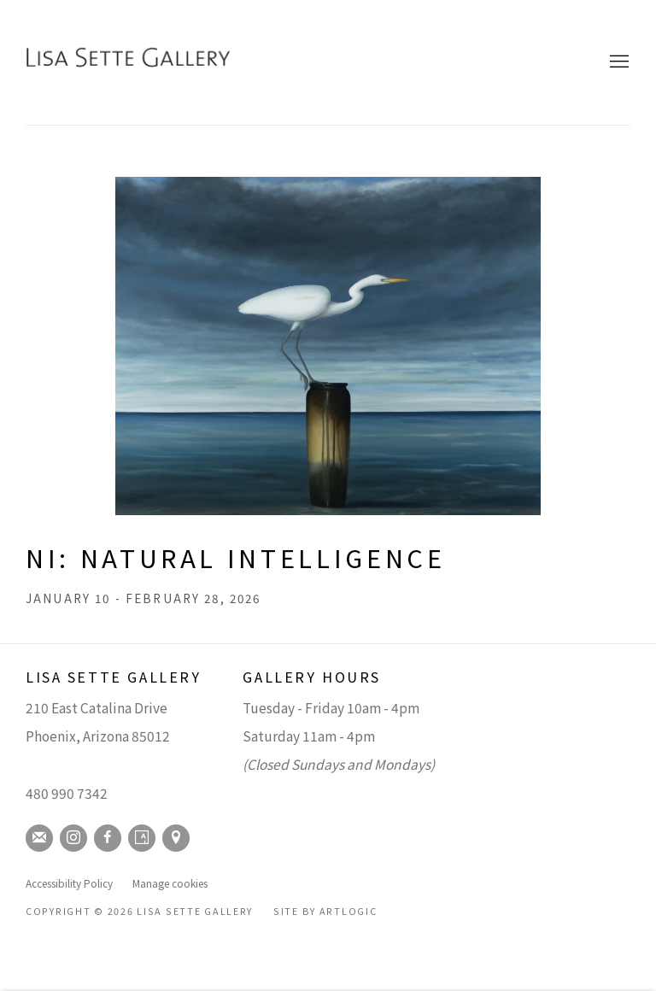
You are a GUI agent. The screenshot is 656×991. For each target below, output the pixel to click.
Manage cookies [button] (170, 883)
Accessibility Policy (69, 883)
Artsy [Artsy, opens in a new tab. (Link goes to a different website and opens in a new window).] (141, 838)
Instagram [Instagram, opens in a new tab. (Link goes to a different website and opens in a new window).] (73, 838)
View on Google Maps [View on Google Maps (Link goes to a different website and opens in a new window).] (176, 838)
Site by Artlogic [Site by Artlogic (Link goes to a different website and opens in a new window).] (325, 911)
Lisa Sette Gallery (128, 62)
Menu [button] (617, 62)
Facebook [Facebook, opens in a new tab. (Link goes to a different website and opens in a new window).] (107, 838)
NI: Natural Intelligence (235, 557)
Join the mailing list (39, 838)
